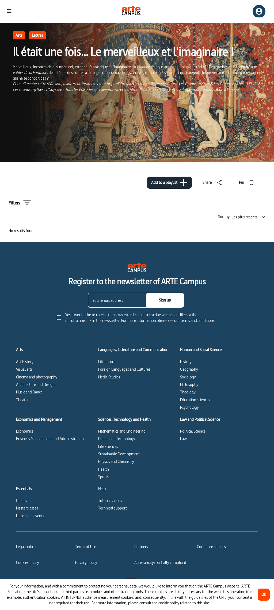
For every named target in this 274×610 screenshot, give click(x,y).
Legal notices (26, 546)
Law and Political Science (200, 419)
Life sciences (108, 446)
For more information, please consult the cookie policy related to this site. (151, 603)
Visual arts (24, 369)
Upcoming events (30, 516)
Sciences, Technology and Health (124, 419)
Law (183, 438)
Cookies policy (27, 562)
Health (103, 469)
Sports (103, 476)
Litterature (106, 361)
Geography (189, 369)
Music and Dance (29, 392)
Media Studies (109, 377)
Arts (19, 35)
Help (102, 488)
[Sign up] (165, 300)
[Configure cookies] (211, 546)
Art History (24, 361)
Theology (188, 392)
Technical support (112, 508)
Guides (21, 500)
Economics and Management (39, 419)
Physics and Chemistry (116, 461)
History (186, 361)
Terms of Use (85, 546)
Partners (141, 546)
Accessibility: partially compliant (160, 562)
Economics (24, 431)
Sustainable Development (119, 454)
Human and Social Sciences (201, 349)
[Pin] (248, 182)
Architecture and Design (35, 384)
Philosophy (189, 384)
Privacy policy (86, 562)
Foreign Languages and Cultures (124, 369)
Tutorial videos (110, 500)
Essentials (24, 488)
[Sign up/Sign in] (259, 11)
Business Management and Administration (50, 438)
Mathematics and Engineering (122, 431)
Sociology (188, 377)
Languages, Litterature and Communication (133, 349)
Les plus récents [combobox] (248, 217)
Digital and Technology (116, 438)
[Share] (213, 182)
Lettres (37, 35)
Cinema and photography (36, 377)
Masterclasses (27, 508)
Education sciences (195, 400)
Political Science (193, 431)
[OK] (264, 595)
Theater (22, 400)
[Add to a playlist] (169, 183)
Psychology (189, 407)
